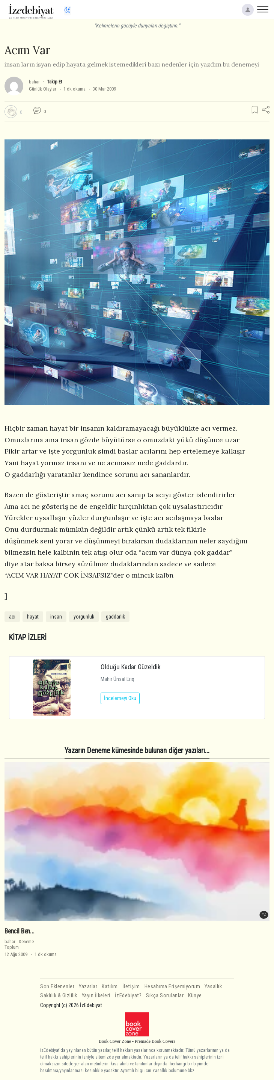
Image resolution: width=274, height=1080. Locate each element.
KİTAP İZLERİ (28, 637)
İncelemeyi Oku (120, 698)
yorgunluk (84, 617)
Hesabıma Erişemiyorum (172, 986)
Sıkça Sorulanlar (165, 995)
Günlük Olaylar (42, 89)
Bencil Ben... (20, 931)
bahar (34, 82)
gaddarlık (115, 617)
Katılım (110, 986)
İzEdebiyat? (128, 995)
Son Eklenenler (57, 986)
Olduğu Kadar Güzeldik (131, 667)
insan (56, 617)
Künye (195, 995)
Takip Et (54, 82)
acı (12, 617)
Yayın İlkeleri (96, 995)
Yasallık (213, 986)
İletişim (131, 986)
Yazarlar (88, 986)
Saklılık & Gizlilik (58, 995)
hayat (33, 617)
